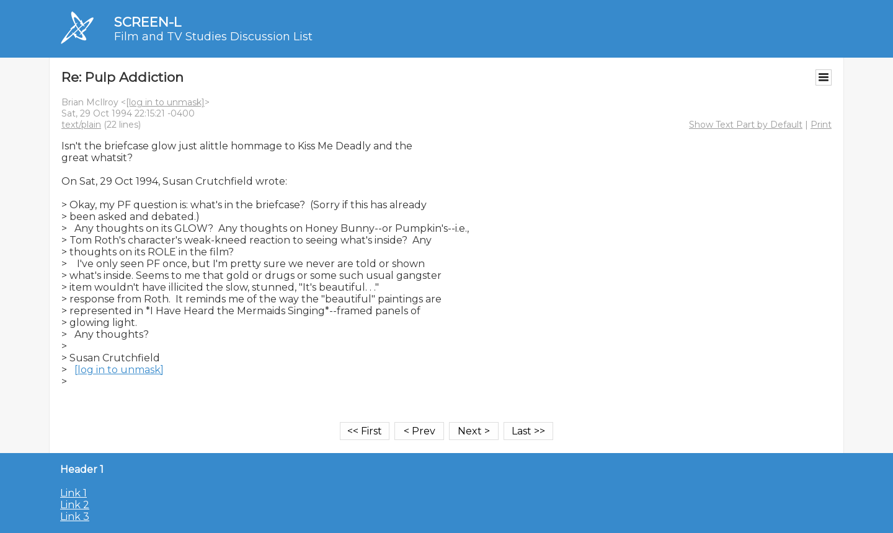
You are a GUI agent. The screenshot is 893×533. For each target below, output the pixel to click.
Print (821, 124)
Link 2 (74, 505)
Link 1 (73, 493)
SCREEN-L (147, 22)
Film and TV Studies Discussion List (213, 36)
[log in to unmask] (165, 102)
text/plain (81, 124)
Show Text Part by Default (745, 124)
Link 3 (74, 516)
